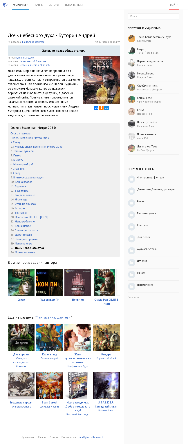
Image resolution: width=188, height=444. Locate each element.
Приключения (145, 284)
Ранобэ (141, 273)
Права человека (146, 134)
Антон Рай (142, 138)
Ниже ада (21, 199)
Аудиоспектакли (147, 249)
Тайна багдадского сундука (154, 37)
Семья (140, 110)
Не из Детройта (147, 122)
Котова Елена (144, 65)
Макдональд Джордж (149, 89)
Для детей (143, 237)
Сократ (141, 49)
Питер (17, 155)
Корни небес (23, 226)
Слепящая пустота (26, 230)
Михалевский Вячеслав (33, 61)
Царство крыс (23, 234)
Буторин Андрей (24, 57)
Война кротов (23, 182)
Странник (18, 168)
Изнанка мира (23, 243)
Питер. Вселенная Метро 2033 (29, 138)
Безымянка (21, 190)
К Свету (15, 142)
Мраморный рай (23, 164)
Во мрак (20, 208)
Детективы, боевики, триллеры (156, 189)
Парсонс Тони (145, 113)
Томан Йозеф (145, 52)
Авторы (54, 4)
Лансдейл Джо (145, 126)
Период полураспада (150, 61)
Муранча (20, 186)
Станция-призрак (25, 204)
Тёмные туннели (23, 151)
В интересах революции (28, 177)
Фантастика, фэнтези (32, 41)
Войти (174, 4)
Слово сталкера (20, 133)
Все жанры (133, 297)
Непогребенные (25, 221)
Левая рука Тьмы (147, 146)
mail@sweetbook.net (91, 437)
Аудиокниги (20, 4)
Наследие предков (26, 239)
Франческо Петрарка (149, 101)
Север (17, 173)
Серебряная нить (147, 85)
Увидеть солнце (25, 195)
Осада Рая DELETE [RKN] (31, 217)
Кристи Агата (144, 40)
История (142, 261)
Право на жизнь (25, 252)
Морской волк (145, 73)
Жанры (39, 4)
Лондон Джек (145, 77)
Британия (21, 212)
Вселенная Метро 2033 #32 (35, 65)
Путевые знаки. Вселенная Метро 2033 (38, 146)
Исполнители (74, 4)
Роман (140, 201)
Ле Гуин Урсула (145, 150)
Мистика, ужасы (146, 213)
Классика (142, 225)
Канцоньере (144, 98)
